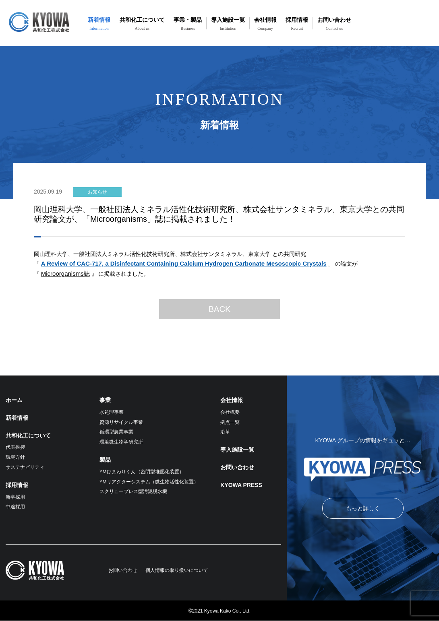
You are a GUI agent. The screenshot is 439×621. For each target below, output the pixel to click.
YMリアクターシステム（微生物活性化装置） (149, 482)
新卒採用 (15, 497)
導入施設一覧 (228, 24)
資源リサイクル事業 (121, 422)
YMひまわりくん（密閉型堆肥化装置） (141, 472)
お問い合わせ (334, 24)
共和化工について (142, 24)
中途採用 (15, 507)
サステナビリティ (25, 467)
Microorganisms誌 (65, 273)
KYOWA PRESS (241, 485)
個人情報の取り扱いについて (176, 570)
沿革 (225, 432)
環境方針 (15, 457)
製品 (105, 459)
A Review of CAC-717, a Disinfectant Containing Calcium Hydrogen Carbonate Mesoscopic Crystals (184, 263)
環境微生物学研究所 (121, 442)
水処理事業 (111, 412)
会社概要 (230, 412)
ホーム (14, 400)
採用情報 (297, 24)
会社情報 (265, 24)
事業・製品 (188, 24)
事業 (105, 400)
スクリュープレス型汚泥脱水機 (133, 491)
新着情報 (99, 24)
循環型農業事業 (116, 432)
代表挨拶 (15, 447)
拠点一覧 (230, 422)
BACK (219, 309)
